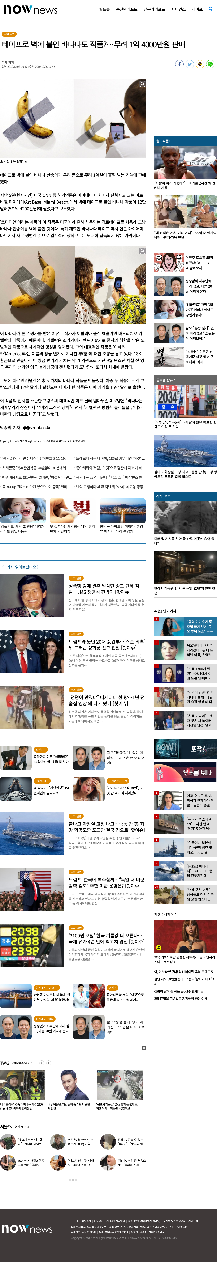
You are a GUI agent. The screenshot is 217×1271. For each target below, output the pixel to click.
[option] (69, 1091)
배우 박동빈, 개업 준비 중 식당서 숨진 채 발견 (117, 1106)
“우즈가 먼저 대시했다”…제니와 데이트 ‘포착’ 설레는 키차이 (30, 1143)
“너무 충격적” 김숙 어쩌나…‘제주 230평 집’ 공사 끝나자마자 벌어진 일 (70, 1106)
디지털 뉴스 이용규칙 (174, 1221)
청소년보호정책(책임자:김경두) (144, 1221)
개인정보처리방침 (115, 1221)
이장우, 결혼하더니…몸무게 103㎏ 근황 (81, 1141)
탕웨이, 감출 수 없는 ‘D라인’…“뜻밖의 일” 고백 (131, 1143)
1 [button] (70, 1180)
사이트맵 (193, 1221)
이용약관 (98, 1221)
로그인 (74, 1221)
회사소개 (86, 1221)
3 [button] (76, 1180)
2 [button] (73, 1180)
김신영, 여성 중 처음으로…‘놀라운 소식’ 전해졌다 (132, 1164)
